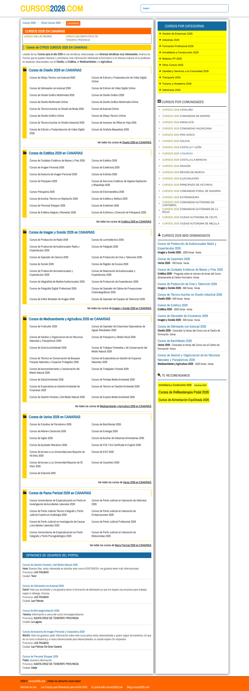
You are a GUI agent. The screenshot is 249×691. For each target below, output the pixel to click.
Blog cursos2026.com (138, 687)
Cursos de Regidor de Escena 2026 (110, 264)
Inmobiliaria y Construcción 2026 (180, 52)
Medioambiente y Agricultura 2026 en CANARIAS (125, 406)
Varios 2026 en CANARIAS (137, 482)
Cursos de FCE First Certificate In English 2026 (116, 445)
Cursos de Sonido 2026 (42, 264)
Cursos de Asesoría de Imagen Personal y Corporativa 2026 (53, 631)
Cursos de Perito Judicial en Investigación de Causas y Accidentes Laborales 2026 (57, 523)
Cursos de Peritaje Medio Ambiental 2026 (113, 379)
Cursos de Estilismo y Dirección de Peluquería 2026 (119, 212)
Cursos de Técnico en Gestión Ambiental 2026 (115, 386)
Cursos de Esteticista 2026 (106, 167)
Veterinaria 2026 (171, 90)
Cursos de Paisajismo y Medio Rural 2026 (114, 337)
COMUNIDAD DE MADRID (186, 116)
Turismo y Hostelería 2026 (176, 83)
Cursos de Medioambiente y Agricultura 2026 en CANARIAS (69, 319)
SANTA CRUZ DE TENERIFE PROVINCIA (82, 38)
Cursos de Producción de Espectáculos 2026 (115, 281)
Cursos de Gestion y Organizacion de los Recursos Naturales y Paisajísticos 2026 (56, 339)
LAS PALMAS (38, 36)
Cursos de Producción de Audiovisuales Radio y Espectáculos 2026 (187, 245)
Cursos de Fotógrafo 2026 (105, 246)
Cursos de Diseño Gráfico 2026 (108, 95)
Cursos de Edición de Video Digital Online (113, 88)
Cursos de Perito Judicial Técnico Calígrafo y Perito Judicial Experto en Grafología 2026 (56, 513)
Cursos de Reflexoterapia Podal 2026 (184, 392)
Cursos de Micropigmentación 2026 (40, 610)
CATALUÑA (177, 109)
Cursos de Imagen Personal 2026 (47, 167)
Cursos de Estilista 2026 (104, 174)
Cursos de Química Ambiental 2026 (48, 347)
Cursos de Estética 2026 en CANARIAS (56, 153)
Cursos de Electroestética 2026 (108, 192)
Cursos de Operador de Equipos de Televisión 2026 (118, 299)
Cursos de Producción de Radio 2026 (49, 240)
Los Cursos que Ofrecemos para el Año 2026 (64, 687)
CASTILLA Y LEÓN (181, 147)
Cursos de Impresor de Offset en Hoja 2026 (114, 122)
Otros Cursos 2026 (51, 23)
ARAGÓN (176, 166)
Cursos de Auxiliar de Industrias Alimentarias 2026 (118, 438)
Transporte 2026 (171, 77)
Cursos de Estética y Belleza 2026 (109, 198)
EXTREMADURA (180, 197)
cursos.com (51, 8)
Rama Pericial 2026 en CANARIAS (133, 545)
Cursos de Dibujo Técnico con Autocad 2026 (52, 77)
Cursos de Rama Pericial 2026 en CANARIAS (60, 493)
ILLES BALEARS (180, 178)
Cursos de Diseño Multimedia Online (49, 102)
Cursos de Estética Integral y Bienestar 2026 (53, 212)
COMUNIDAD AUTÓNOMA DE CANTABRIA (188, 204)
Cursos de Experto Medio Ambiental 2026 (113, 397)
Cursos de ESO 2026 (103, 452)
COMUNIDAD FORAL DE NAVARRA (191, 191)
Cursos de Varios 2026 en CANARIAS (54, 416)
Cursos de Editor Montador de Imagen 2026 (52, 299)
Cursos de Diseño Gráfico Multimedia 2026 (52, 95)
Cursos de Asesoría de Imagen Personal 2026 (53, 174)
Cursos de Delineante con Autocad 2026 (50, 88)
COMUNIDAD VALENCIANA (187, 128)
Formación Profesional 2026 (177, 46)
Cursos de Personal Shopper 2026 (47, 205)
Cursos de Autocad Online (105, 109)
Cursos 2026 (29, 23)
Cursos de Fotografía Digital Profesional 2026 (53, 288)
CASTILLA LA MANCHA (184, 159)
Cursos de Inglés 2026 (41, 438)
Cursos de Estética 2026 (104, 160)
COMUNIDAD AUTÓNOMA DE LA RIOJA (190, 211)
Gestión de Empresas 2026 (177, 33)
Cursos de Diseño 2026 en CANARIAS (55, 70)
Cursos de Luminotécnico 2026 (108, 240)
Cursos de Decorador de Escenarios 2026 (183, 315)
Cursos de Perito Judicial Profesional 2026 (114, 521)
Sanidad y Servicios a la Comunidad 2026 (185, 71)
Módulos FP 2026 (172, 58)
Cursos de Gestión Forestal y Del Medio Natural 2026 (57, 397)
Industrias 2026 (170, 40)
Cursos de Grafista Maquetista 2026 (110, 129)
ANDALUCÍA (178, 122)
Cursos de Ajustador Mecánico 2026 (48, 445)
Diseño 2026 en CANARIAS (136, 142)
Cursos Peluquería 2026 (42, 192)
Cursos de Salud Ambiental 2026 (46, 379)
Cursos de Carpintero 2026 (105, 462)
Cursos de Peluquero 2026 (43, 181)
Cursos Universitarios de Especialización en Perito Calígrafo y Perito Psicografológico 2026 (56, 534)
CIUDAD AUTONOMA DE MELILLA (190, 223)
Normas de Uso (28, 687)
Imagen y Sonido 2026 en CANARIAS (131, 308)
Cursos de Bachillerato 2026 (106, 424)
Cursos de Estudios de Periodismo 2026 (50, 424)
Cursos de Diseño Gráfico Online (47, 116)
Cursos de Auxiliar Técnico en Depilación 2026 (54, 198)
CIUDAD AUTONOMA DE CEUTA (189, 217)
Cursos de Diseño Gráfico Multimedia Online (115, 102)
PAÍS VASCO (178, 134)
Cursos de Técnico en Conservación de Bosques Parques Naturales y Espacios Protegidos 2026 (55, 360)
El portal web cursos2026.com (107, 687)
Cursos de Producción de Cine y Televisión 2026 (117, 257)
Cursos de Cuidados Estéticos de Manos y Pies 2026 (57, 160)
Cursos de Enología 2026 (105, 431)
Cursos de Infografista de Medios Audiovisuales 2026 (57, 281)
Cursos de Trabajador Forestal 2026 (110, 369)
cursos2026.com (37, 681)
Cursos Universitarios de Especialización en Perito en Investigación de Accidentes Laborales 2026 (58, 502)
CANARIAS (177, 153)
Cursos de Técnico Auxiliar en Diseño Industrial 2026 (57, 122)
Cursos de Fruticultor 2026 (43, 326)
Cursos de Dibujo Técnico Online (109, 116)
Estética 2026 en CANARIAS (136, 221)
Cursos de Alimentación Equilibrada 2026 (184, 399)
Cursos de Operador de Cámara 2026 (49, 257)
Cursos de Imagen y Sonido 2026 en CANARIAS (62, 232)
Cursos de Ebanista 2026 (43, 473)
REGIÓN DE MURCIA (183, 172)
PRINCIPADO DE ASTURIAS (187, 184)
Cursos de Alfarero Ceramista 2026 (48, 431)
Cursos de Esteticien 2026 (105, 205)
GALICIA (176, 141)
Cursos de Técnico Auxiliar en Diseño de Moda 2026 (57, 109)
